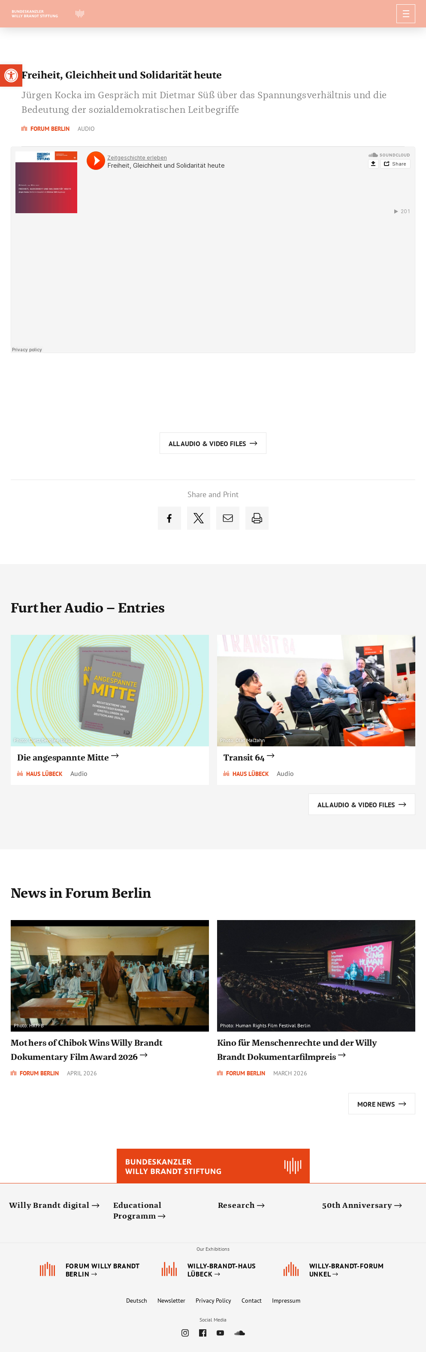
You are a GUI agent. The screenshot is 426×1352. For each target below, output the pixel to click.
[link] (11, 75)
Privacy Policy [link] (213, 1300)
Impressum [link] (286, 1300)
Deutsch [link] (136, 1300)
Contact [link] (252, 1300)
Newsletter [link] (171, 1300)
